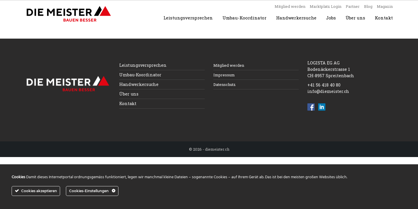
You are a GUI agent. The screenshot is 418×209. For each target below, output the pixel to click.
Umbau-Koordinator (244, 18)
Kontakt (384, 18)
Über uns (355, 18)
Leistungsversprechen (188, 18)
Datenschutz (224, 84)
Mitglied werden (290, 6)
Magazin (385, 6)
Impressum (224, 75)
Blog (368, 6)
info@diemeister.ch (328, 91)
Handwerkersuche (296, 18)
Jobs (331, 18)
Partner (353, 6)
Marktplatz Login (325, 6)
